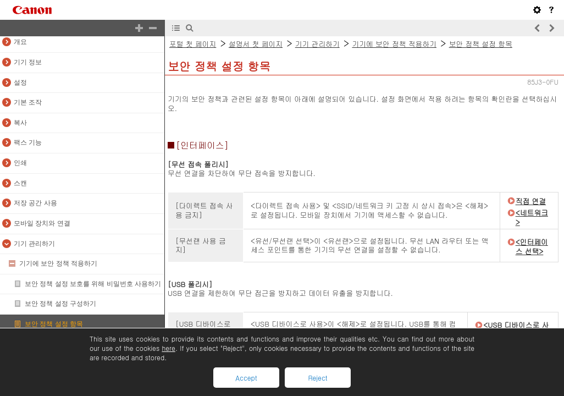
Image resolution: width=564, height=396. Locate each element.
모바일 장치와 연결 (42, 223)
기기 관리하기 (34, 244)
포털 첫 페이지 (192, 43)
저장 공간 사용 (35, 203)
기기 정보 (28, 62)
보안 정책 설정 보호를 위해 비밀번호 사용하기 (93, 284)
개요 (20, 42)
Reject (317, 377)
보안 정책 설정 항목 (54, 324)
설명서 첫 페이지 (256, 43)
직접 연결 (531, 201)
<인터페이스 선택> (532, 246)
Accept (246, 377)
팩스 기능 (28, 142)
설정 (20, 82)
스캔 (20, 183)
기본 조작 (28, 102)
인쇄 (20, 163)
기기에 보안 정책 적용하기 (58, 263)
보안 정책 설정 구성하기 (60, 303)
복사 (20, 123)
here (168, 348)
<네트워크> (532, 217)
